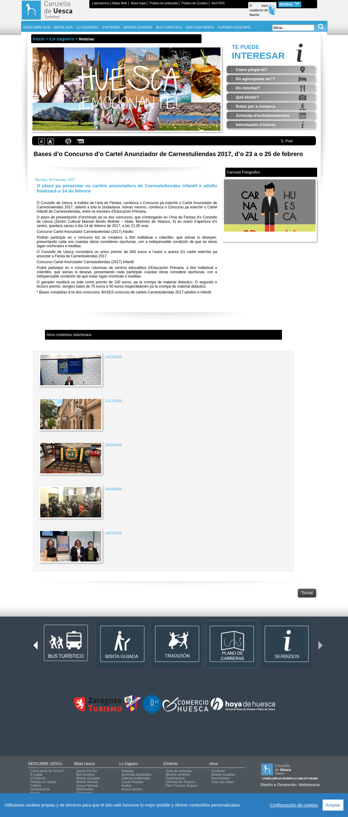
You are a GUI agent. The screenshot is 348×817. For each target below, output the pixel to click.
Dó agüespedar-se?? (255, 78)
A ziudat (36, 774)
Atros (213, 764)
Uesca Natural (87, 785)
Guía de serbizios (179, 771)
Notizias (127, 771)
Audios (126, 785)
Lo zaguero (128, 764)
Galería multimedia (135, 778)
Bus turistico (85, 774)
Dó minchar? (248, 88)
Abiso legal (138, 3)
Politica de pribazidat (164, 3)
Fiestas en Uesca (43, 782)
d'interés (171, 764)
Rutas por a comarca (255, 106)
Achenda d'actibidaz (136, 774)
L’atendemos (100, 3)
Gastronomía (40, 789)
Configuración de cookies (294, 805)
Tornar (307, 592)
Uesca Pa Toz (86, 771)
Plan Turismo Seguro (181, 785)
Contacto (218, 771)
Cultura (35, 785)
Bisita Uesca (84, 764)
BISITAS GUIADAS (138, 27)
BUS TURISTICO (169, 27)
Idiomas (290, 4)
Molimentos (85, 789)
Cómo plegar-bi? (251, 69)
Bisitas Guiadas (88, 778)
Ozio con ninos (223, 782)
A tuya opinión (132, 789)
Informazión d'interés (256, 124)
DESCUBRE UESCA (45, 764)
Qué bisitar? (247, 97)
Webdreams (309, 784)
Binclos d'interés (178, 774)
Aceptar (333, 805)
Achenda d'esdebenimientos (263, 115)
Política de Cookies (195, 3)
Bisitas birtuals (87, 782)
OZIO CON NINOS (200, 27)
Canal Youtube (132, 782)
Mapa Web (119, 3)
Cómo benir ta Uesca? (47, 771)
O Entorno (38, 778)
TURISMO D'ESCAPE (233, 27)
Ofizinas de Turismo (180, 782)
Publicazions (175, 778)
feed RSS (218, 3)
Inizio (39, 38)
